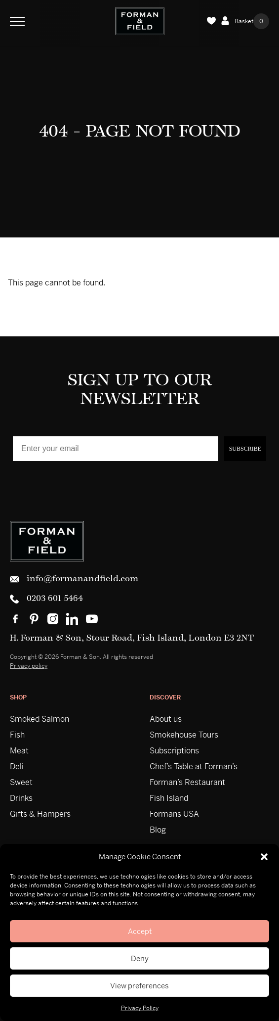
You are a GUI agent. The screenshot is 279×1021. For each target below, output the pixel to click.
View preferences (139, 985)
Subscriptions (174, 750)
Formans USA (174, 814)
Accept (140, 931)
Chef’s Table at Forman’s (194, 766)
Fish (17, 735)
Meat (19, 750)
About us (166, 719)
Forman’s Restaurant (187, 782)
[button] (264, 857)
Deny (140, 958)
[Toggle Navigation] (17, 21)
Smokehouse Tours (184, 735)
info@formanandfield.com (74, 579)
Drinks (21, 798)
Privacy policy (28, 666)
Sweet (21, 782)
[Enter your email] (115, 448)
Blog (158, 830)
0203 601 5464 (46, 599)
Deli (17, 766)
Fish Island (169, 798)
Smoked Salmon (39, 719)
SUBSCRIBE (245, 448)
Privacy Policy (140, 1008)
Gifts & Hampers (40, 814)
